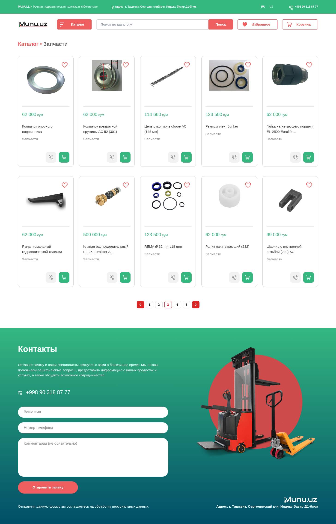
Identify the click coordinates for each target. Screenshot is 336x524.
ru (263, 6)
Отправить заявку (48, 487)
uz (271, 6)
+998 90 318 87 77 (306, 6)
